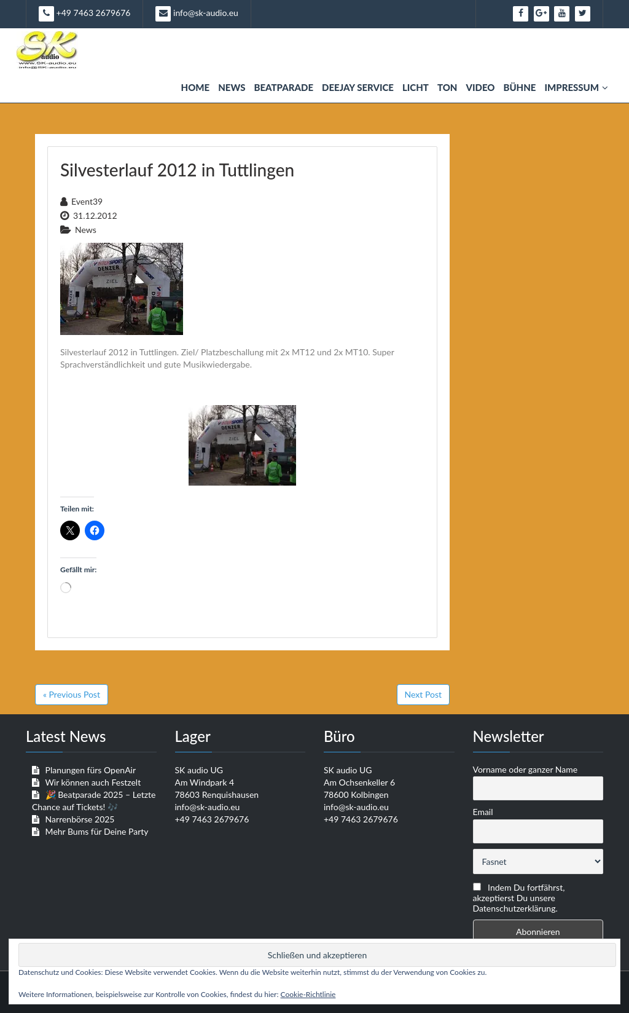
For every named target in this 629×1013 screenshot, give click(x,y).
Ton (447, 87)
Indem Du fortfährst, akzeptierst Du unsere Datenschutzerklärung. (519, 897)
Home (195, 87)
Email (483, 811)
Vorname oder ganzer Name (525, 769)
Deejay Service (358, 87)
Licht (415, 87)
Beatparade (283, 87)
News (231, 87)
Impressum (576, 87)
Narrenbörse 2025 (80, 819)
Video (480, 87)
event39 (87, 201)
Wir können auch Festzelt (93, 782)
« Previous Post (71, 694)
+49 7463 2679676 (84, 14)
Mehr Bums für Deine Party (97, 831)
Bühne (519, 87)
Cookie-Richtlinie (308, 994)
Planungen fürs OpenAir (90, 770)
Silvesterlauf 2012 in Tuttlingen (177, 169)
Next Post (423, 694)
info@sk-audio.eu (196, 14)
